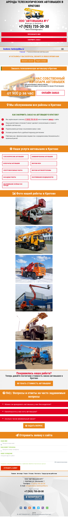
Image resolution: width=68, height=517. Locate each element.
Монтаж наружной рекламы (41, 170)
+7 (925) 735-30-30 (34, 26)
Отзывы (31, 472)
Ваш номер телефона (8, 446)
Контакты (38, 472)
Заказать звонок (27, 61)
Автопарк (20, 472)
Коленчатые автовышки (11, 163)
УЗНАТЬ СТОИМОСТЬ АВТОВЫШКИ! (34, 383)
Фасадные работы (9, 177)
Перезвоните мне (34, 34)
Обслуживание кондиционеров (42, 177)
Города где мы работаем (49, 472)
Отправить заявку (10, 467)
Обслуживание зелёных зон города (12, 184)
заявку (50, 119)
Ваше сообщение (6, 452)
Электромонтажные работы (12, 170)
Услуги (26, 472)
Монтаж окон (36, 163)
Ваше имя (4, 440)
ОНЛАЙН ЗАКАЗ (50, 92)
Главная (13, 472)
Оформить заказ (34, 40)
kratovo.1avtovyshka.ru (13, 49)
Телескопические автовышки (13, 156)
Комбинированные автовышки (42, 156)
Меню (62, 48)
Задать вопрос (41, 61)
